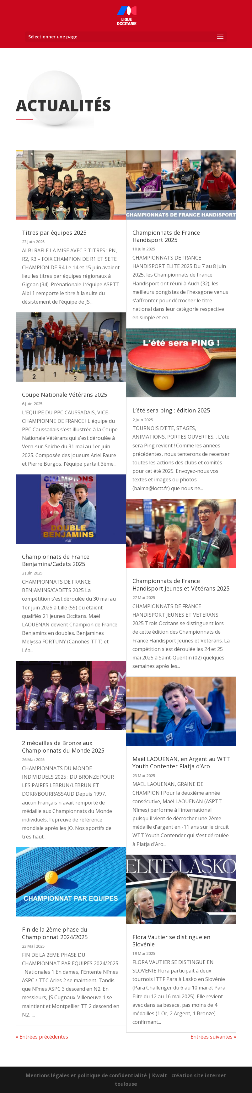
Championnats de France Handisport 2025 (166, 235)
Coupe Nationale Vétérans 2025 (64, 394)
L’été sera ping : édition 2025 (171, 410)
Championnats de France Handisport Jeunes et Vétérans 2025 (180, 584)
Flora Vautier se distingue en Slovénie (171, 940)
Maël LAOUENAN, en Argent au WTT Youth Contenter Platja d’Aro (181, 762)
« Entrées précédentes (42, 1036)
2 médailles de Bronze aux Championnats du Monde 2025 (63, 746)
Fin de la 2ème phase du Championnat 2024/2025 (55, 933)
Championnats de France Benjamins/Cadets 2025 (55, 559)
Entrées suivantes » (213, 1036)
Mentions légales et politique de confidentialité (86, 1075)
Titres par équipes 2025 (54, 232)
